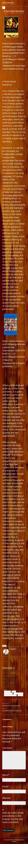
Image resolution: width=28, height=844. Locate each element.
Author (4, 645)
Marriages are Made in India (10, 695)
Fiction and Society (11, 671)
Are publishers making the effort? (11, 705)
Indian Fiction (9, 674)
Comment (7, 747)
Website (6, 798)
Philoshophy (8, 677)
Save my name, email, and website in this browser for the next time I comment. (13, 817)
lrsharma (12, 649)
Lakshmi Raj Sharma (8, 2)
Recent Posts (10, 645)
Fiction (14, 691)
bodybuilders (7, 691)
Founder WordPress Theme (11, 840)
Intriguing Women (8, 693)
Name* (5, 774)
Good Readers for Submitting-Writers (12, 710)
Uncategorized (9, 684)
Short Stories (8, 680)
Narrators (20, 695)
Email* (5, 786)
